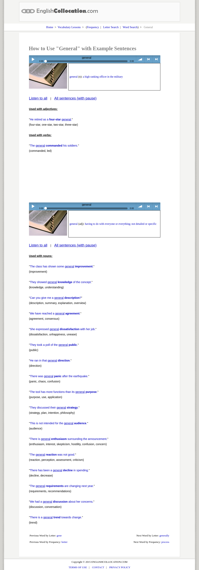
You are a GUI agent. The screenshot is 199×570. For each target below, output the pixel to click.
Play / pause (33, 59)
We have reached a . (55, 313)
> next (156, 59)
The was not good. (52, 454)
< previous (148, 59)
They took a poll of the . (54, 344)
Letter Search (111, 27)
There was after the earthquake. (59, 376)
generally (164, 535)
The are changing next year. (62, 486)
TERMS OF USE (78, 567)
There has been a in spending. (59, 470)
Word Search (130, 27)
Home (49, 27)
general (74, 76)
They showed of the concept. (61, 282)
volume (140, 59)
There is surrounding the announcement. (68, 439)
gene (59, 535)
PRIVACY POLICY (119, 567)
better (65, 541)
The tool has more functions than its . (63, 391)
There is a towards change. (56, 517)
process (165, 541)
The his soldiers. (54, 145)
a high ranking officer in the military (103, 76)
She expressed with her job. (62, 329)
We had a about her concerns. (61, 501)
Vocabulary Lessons (69, 27)
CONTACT (98, 567)
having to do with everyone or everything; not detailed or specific (121, 223)
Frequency (93, 27)
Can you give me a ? (55, 297)
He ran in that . (50, 360)
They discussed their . (54, 407)
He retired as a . (51, 119)
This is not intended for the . (58, 423)
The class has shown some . (61, 266)
